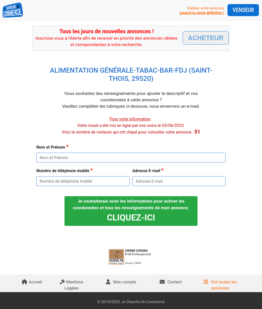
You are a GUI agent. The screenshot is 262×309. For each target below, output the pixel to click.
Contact (171, 282)
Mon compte (121, 282)
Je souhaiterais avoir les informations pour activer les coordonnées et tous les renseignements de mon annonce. (131, 210)
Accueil (31, 282)
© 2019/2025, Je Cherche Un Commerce (131, 302)
